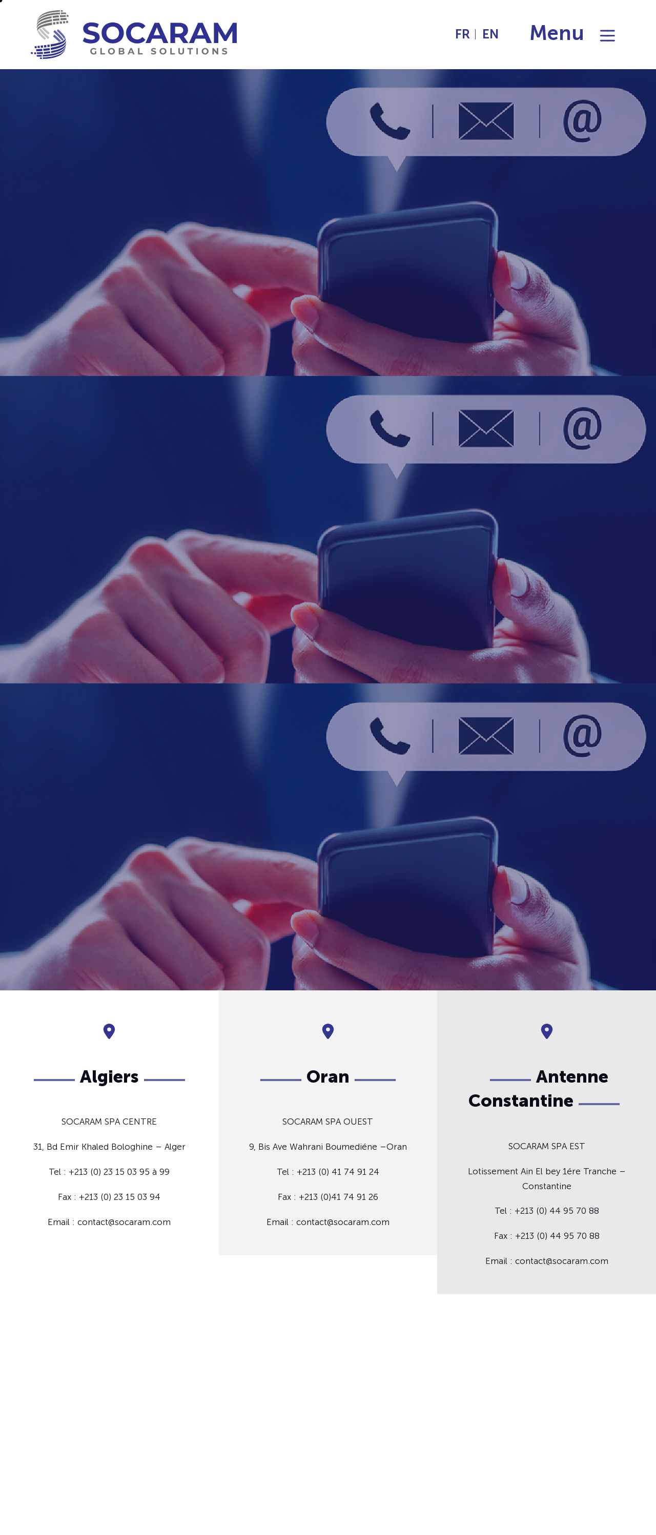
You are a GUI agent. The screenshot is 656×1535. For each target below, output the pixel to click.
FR (462, 34)
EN (490, 34)
